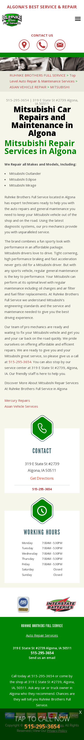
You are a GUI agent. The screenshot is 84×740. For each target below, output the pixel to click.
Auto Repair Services (42, 635)
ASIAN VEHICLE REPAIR (28, 87)
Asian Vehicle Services (21, 406)
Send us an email (42, 658)
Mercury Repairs (17, 400)
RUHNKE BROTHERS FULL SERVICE (38, 75)
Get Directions (42, 478)
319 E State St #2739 (49, 100)
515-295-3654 (17, 100)
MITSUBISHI (60, 87)
